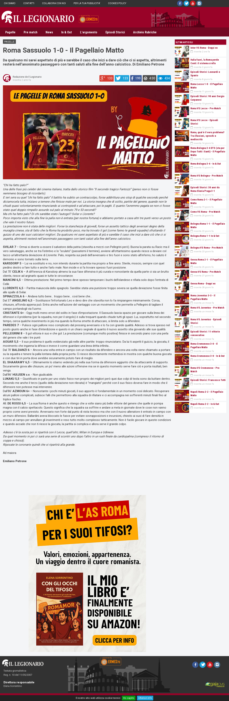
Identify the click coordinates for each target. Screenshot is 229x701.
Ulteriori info (145, 697)
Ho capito (128, 697)
